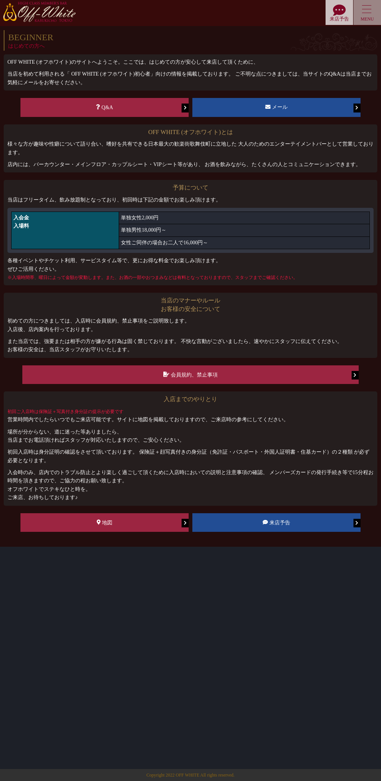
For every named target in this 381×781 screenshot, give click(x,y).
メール (313, 108)
